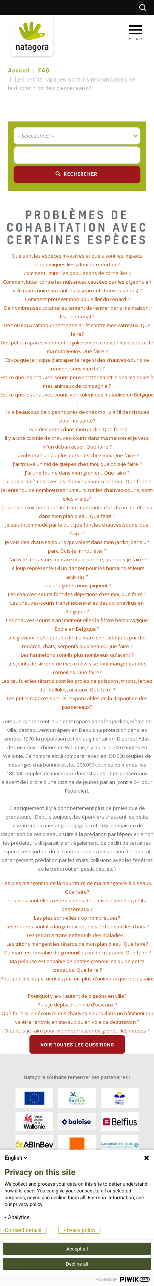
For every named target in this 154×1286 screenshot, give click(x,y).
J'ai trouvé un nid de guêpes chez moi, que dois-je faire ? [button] (77, 464)
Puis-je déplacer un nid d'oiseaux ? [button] (77, 1004)
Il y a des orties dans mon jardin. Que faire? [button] (77, 429)
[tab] (77, 260)
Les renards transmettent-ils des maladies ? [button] (77, 935)
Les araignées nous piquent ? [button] (77, 585)
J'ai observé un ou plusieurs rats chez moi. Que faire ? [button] (77, 455)
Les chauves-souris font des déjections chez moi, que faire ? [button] (77, 594)
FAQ (43, 70)
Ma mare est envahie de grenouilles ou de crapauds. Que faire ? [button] (77, 952)
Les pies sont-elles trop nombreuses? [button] (77, 917)
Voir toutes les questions (77, 1044)
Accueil (18, 70)
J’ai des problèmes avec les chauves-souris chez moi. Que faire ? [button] (77, 481)
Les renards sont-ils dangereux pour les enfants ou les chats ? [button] (77, 926)
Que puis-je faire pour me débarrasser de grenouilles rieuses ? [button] (77, 1030)
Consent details (23, 1230)
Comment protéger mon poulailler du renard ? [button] (77, 299)
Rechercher (145, 8)
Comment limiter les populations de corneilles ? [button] (77, 273)
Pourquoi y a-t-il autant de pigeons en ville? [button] (77, 996)
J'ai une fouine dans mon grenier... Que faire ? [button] (77, 472)
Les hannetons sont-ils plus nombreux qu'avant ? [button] (77, 654)
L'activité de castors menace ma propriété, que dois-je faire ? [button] (77, 559)
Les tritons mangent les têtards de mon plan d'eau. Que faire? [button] (77, 943)
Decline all (77, 1264)
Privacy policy (79, 1230)
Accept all (77, 1249)
